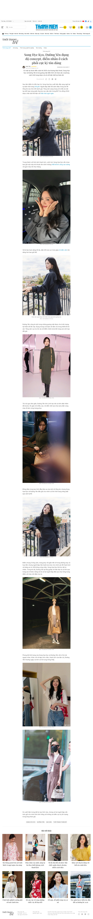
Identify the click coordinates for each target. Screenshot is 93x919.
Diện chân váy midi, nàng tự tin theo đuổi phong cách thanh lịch (35, 865)
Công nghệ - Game (65, 33)
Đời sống (21, 33)
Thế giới (11, 33)
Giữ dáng (15, 48)
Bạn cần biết (28, 21)
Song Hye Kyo (30, 822)
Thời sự (6, 33)
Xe (71, 33)
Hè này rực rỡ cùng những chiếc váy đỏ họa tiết (35, 901)
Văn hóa (47, 33)
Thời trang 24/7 (6, 48)
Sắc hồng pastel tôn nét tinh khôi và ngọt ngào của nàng (12, 864)
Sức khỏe (26, 33)
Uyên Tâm (28, 66)
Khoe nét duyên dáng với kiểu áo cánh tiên (80, 864)
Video (74, 33)
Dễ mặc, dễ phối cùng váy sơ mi (58, 901)
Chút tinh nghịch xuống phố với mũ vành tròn (12, 901)
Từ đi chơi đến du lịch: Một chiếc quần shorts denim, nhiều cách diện (57, 865)
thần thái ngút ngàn (47, 93)
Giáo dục (37, 33)
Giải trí (51, 33)
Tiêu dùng (79, 33)
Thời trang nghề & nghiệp (27, 48)
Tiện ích (35, 21)
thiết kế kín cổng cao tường (60, 164)
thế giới (37, 86)
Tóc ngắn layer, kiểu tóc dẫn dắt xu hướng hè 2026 (80, 901)
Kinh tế (16, 33)
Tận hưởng (39, 48)
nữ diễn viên (63, 250)
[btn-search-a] (7, 27)
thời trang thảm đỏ (60, 822)
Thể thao (56, 33)
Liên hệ (40, 21)
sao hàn (49, 822)
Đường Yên (40, 822)
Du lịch (42, 33)
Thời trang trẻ (86, 33)
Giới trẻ (32, 33)
